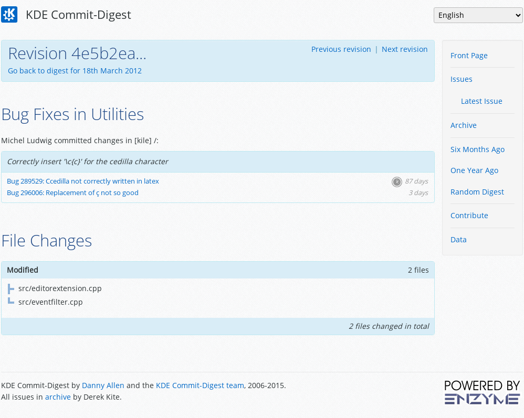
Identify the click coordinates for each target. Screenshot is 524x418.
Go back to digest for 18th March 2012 (75, 71)
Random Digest (477, 192)
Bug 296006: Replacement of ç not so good (73, 192)
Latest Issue (481, 101)
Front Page (469, 55)
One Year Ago (474, 170)
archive (58, 397)
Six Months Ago (477, 149)
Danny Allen (103, 385)
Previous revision (341, 49)
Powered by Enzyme (483, 392)
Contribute (469, 215)
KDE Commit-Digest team (200, 385)
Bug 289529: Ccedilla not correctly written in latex (83, 181)
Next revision (405, 49)
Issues (461, 79)
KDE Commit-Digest (66, 14)
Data (458, 239)
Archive (463, 125)
